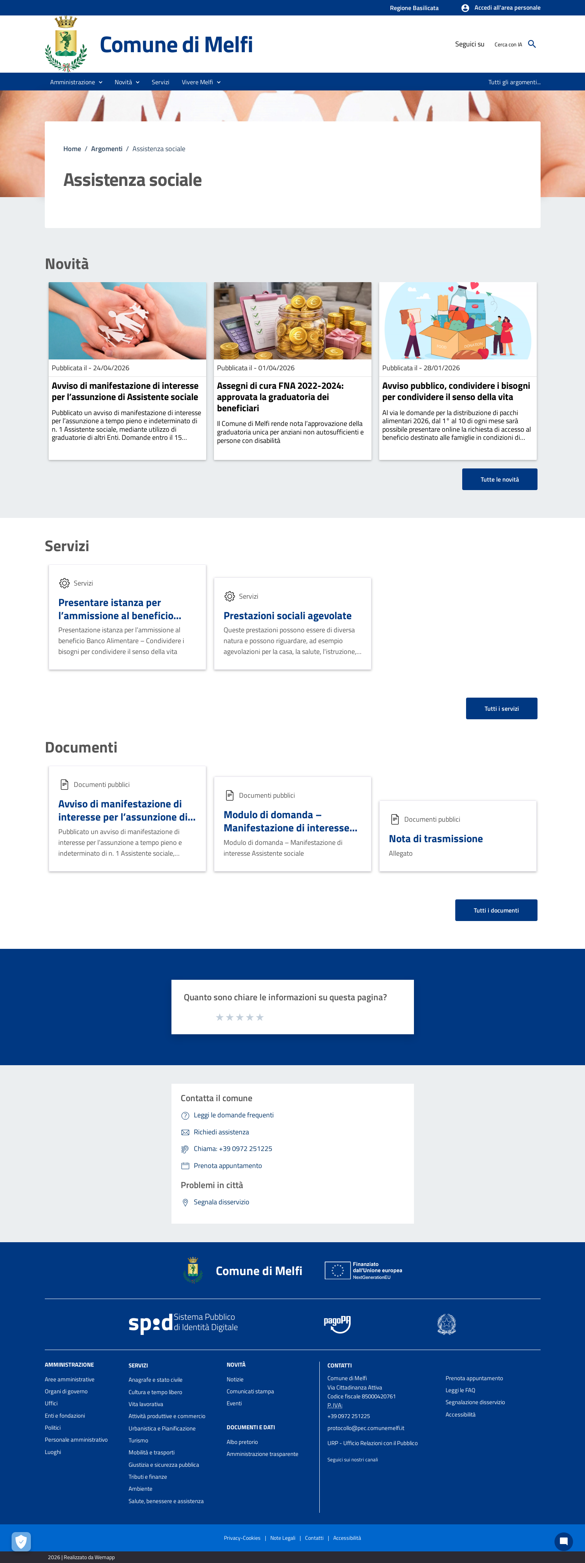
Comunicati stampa (250, 1391)
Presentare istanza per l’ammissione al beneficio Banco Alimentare (115, 615)
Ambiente (141, 1488)
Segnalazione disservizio (475, 1402)
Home (72, 148)
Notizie (235, 1379)
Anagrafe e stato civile (156, 1379)
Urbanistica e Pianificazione (162, 1428)
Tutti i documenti (496, 910)
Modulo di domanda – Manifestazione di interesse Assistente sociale (286, 827)
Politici (53, 1427)
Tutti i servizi (502, 708)
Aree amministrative (70, 1379)
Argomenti (106, 148)
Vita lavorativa (146, 1404)
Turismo (138, 1440)
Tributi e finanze (148, 1476)
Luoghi (53, 1451)
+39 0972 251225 (348, 1415)
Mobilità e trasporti (152, 1452)
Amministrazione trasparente (262, 1453)
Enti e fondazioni (65, 1415)
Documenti (81, 747)
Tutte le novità (500, 479)
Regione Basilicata (414, 7)
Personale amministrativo (76, 1439)
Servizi (67, 545)
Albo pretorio (242, 1441)
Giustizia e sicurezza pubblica (164, 1464)
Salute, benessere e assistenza (166, 1501)
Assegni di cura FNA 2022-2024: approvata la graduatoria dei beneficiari (280, 396)
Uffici (51, 1403)
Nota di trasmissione (436, 838)
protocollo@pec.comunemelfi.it (365, 1427)
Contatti (339, 1364)
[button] (501, 8)
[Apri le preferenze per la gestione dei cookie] (21, 1541)
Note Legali (282, 1538)
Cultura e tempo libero (155, 1392)
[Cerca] (532, 44)
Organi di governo (66, 1391)
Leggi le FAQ (460, 1390)
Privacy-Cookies (242, 1538)
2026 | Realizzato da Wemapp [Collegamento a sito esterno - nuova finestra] (81, 1557)
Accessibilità (461, 1414)
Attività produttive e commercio (167, 1415)
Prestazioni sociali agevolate (288, 615)
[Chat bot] (563, 1541)
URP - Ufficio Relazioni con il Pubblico (372, 1443)
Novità (67, 263)
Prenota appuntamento (474, 1378)
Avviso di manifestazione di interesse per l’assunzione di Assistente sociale (125, 391)
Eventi (234, 1403)
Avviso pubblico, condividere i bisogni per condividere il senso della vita (456, 391)
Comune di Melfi (176, 43)
